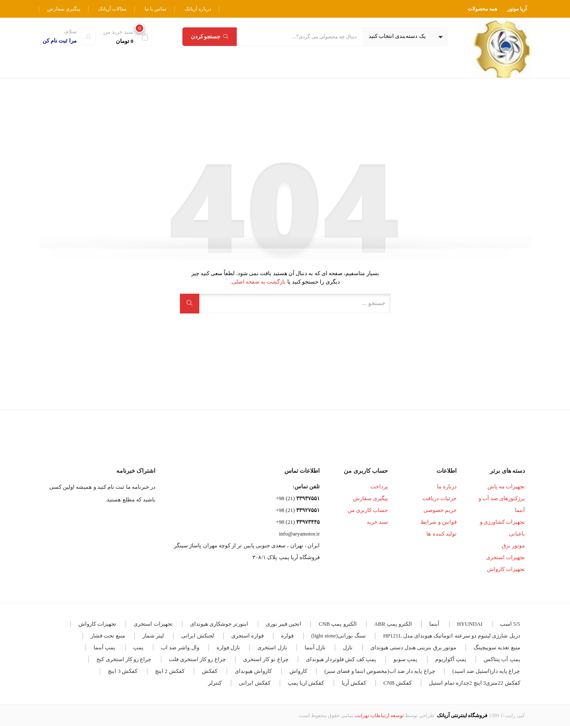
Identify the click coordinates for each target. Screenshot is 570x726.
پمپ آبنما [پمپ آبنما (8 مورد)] (104, 647)
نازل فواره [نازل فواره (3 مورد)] (228, 647)
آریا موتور (517, 9)
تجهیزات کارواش (506, 569)
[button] (405, 36)
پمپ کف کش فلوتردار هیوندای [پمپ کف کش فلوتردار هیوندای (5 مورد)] (341, 659)
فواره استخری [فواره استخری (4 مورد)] (247, 635)
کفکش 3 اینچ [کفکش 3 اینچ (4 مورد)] (122, 671)
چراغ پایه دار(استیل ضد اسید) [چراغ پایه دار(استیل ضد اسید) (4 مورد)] (486, 671)
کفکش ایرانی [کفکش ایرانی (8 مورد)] (254, 683)
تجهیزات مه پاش (506, 486)
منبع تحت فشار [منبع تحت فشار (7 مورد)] (108, 635)
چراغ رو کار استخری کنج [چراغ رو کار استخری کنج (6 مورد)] (123, 659)
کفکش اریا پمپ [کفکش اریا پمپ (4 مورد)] (306, 683)
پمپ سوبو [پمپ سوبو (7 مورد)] (405, 659)
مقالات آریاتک (112, 9)
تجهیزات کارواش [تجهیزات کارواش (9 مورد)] (97, 624)
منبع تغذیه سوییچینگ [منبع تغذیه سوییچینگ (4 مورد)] (497, 647)
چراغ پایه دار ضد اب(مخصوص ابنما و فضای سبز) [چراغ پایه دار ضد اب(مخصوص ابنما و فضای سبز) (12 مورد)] (379, 671)
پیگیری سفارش (63, 9)
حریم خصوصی (440, 510)
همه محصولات (482, 9)
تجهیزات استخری (505, 557)
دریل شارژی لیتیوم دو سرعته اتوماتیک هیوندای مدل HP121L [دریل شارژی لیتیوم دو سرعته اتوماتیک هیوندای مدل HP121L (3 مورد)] (451, 635)
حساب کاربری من (368, 510)
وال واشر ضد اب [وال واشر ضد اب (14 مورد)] (180, 647)
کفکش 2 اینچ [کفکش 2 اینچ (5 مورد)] (170, 671)
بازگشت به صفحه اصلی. (258, 282)
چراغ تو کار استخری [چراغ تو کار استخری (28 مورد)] (266, 659)
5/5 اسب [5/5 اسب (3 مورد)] (510, 624)
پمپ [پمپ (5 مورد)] (138, 647)
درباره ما (447, 486)
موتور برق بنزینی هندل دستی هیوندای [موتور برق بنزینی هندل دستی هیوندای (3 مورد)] (413, 647)
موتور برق (513, 545)
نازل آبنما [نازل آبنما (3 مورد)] (315, 647)
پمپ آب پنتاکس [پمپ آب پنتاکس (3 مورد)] (502, 659)
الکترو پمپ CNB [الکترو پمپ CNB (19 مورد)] (337, 624)
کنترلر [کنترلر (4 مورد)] (215, 683)
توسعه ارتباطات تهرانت (379, 715)
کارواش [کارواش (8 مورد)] (298, 671)
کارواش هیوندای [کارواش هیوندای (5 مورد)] (253, 671)
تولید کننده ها (441, 533)
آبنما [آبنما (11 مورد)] (434, 624)
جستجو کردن (210, 36)
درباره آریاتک (198, 9)
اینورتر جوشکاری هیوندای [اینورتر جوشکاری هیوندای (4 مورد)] (219, 624)
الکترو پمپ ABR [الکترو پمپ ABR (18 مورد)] (393, 624)
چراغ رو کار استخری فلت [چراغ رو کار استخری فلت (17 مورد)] (197, 659)
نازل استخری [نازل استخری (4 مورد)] (272, 647)
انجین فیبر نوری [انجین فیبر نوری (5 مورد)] (284, 624)
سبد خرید (377, 522)
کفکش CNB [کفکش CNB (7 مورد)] (397, 683)
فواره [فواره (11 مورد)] (287, 635)
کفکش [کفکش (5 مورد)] (209, 671)
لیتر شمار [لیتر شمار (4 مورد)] (153, 635)
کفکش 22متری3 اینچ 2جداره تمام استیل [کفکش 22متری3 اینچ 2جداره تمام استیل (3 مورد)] (474, 683)
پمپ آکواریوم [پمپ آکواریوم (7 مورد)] (450, 659)
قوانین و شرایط (438, 522)
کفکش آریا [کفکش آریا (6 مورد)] (354, 683)
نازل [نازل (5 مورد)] (348, 647)
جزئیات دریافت (440, 498)
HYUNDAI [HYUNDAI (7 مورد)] (470, 624)
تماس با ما (155, 9)
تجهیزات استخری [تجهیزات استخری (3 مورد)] (153, 624)
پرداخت (379, 486)
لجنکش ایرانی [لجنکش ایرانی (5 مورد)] (197, 635)
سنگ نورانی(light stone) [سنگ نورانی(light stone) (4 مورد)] (338, 635)
